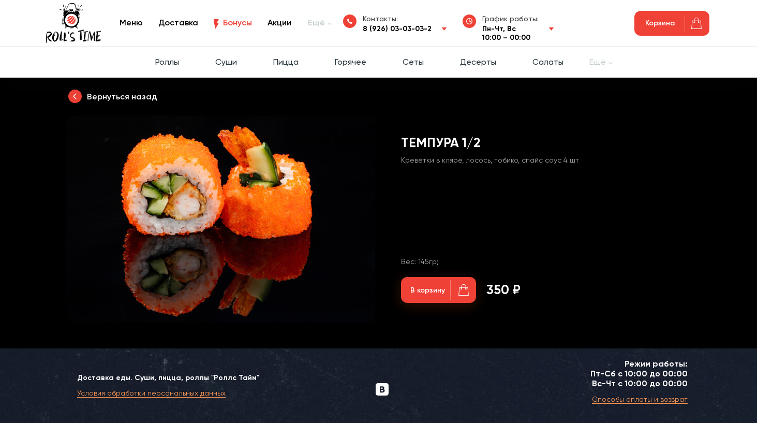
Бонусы (237, 22)
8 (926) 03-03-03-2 (397, 28)
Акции (279, 22)
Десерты (478, 62)
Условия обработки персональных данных (151, 393)
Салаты (547, 62)
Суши (226, 62)
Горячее (350, 62)
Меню (131, 22)
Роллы (167, 62)
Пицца (286, 62)
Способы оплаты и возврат (640, 399)
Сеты (413, 62)
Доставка (178, 22)
